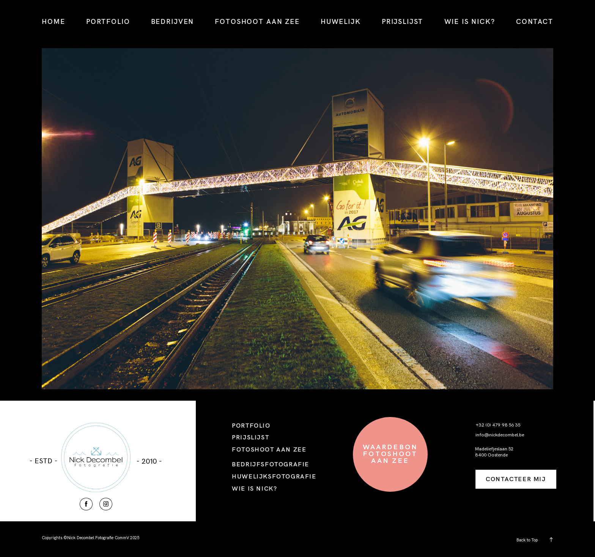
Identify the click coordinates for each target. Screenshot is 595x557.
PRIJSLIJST (402, 21)
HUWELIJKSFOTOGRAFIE (274, 476)
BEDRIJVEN (172, 21)
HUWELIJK (341, 21)
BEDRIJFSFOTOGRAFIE (270, 464)
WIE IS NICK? (469, 21)
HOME (53, 21)
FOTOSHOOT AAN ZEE (257, 21)
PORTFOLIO (108, 21)
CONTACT (534, 21)
